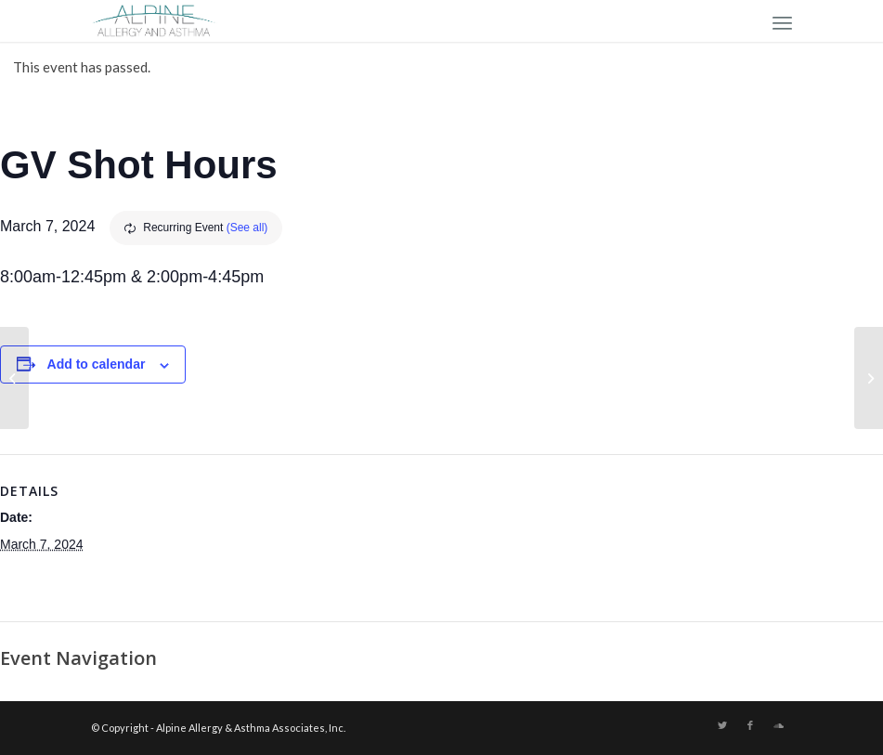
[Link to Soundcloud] (778, 725)
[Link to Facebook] (750, 725)
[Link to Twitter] (722, 725)
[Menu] (782, 20)
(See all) (247, 227)
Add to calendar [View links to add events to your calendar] (96, 364)
